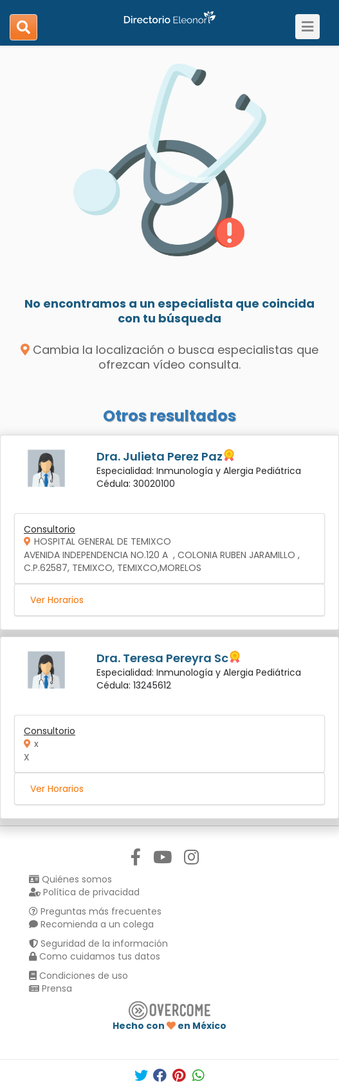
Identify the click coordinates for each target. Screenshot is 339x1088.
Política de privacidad (84, 892)
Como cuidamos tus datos (94, 956)
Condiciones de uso (78, 975)
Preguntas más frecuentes (95, 911)
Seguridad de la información (98, 943)
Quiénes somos (70, 879)
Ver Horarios (57, 599)
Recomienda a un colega (91, 924)
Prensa (50, 988)
